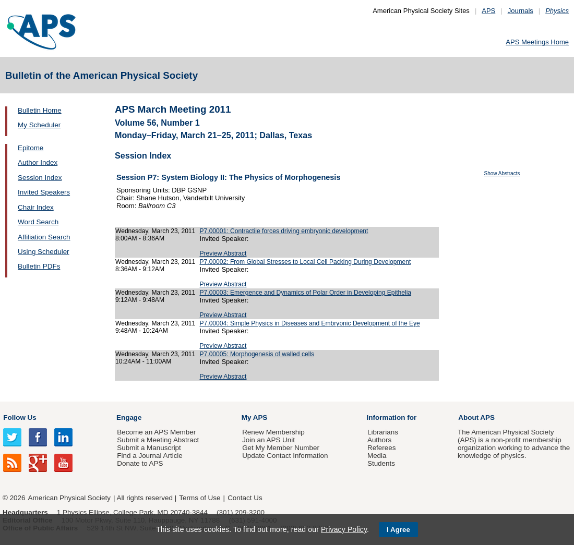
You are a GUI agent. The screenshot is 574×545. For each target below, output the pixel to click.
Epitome (30, 148)
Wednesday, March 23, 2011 (155, 231)
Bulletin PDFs (39, 266)
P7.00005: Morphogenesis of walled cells (257, 354)
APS (488, 11)
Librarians (382, 432)
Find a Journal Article (149, 455)
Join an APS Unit (268, 440)
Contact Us (245, 498)
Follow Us (19, 417)
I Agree (398, 530)
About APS (476, 417)
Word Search (38, 222)
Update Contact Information (285, 455)
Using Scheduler (43, 252)
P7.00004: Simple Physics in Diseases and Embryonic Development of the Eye (310, 323)
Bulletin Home (40, 110)
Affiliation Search (44, 237)
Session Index (40, 177)
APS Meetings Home (537, 42)
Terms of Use (199, 498)
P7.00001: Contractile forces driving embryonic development (284, 231)
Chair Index (36, 207)
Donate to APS (140, 463)
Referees (381, 448)
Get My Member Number (280, 448)
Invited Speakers (44, 192)
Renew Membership (273, 432)
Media (377, 455)
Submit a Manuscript (149, 448)
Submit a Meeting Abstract (158, 440)
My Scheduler (39, 125)
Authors (379, 440)
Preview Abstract (223, 253)
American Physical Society (69, 498)
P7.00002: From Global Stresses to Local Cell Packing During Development (305, 261)
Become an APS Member (156, 432)
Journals (520, 11)
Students (381, 463)
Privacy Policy (344, 529)
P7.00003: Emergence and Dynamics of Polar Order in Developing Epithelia (306, 292)
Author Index (37, 162)
